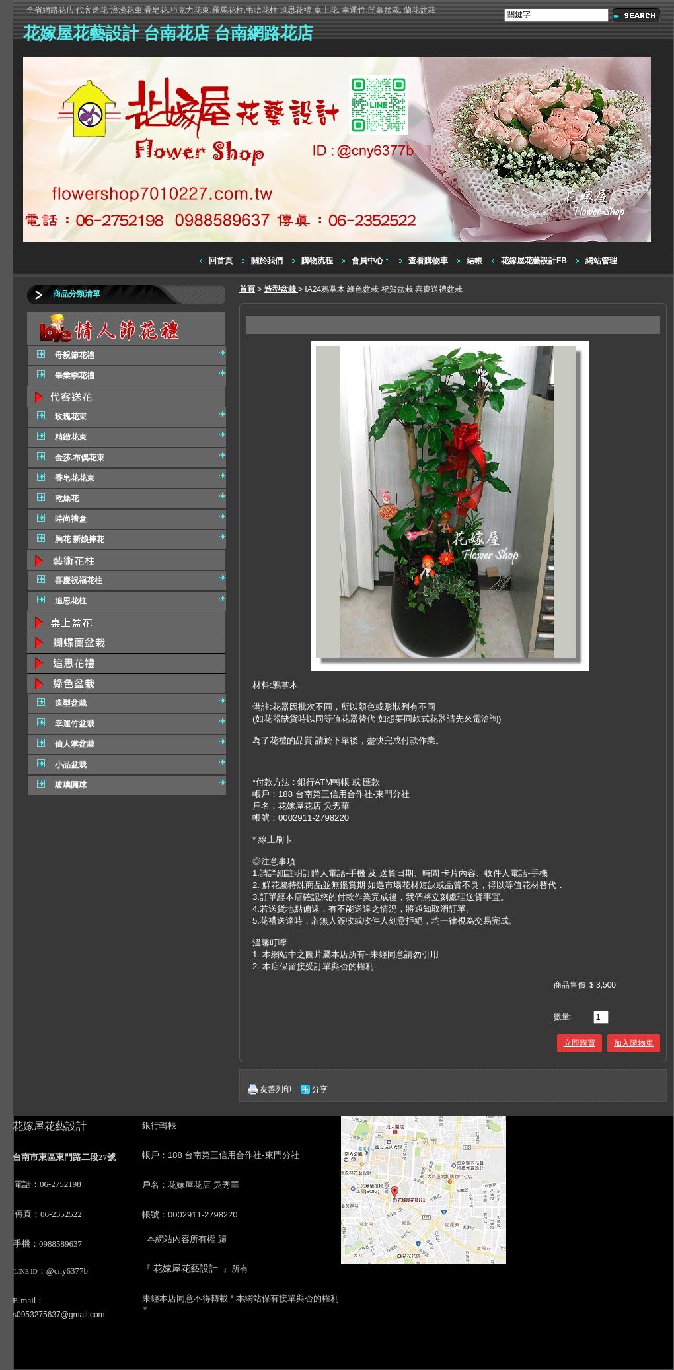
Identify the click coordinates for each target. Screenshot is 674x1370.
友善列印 (275, 1089)
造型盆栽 (281, 289)
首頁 (247, 289)
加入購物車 (634, 1043)
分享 (320, 1089)
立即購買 (579, 1043)
